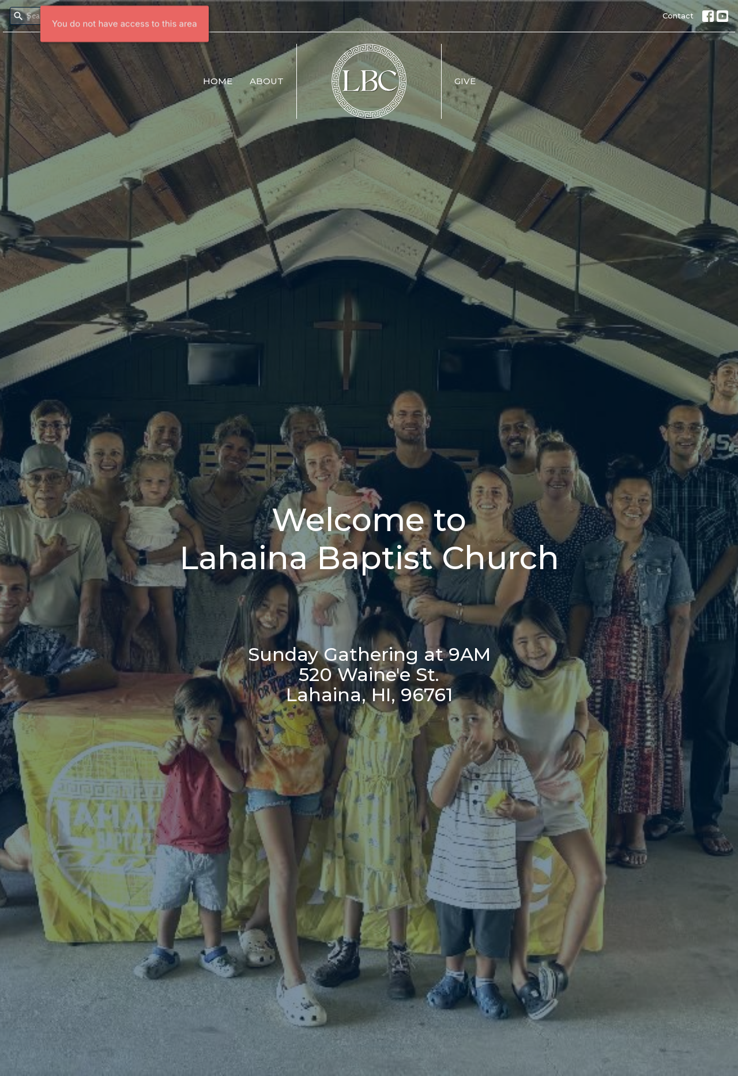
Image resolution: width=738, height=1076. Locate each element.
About (267, 81)
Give (465, 81)
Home (217, 81)
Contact (678, 15)
